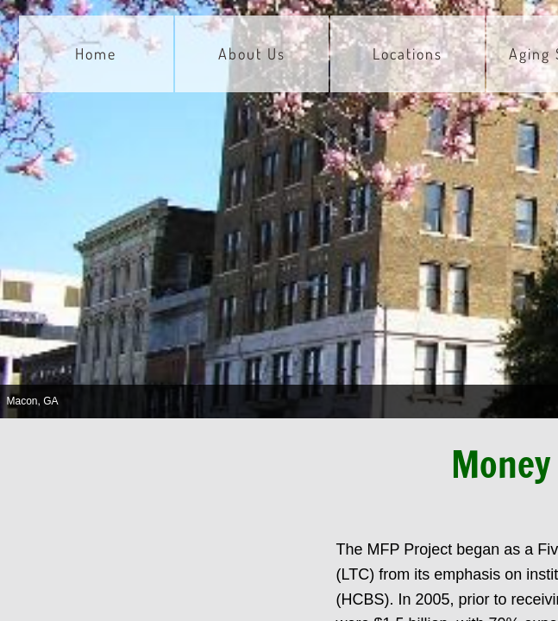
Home (95, 53)
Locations (407, 53)
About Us (251, 53)
